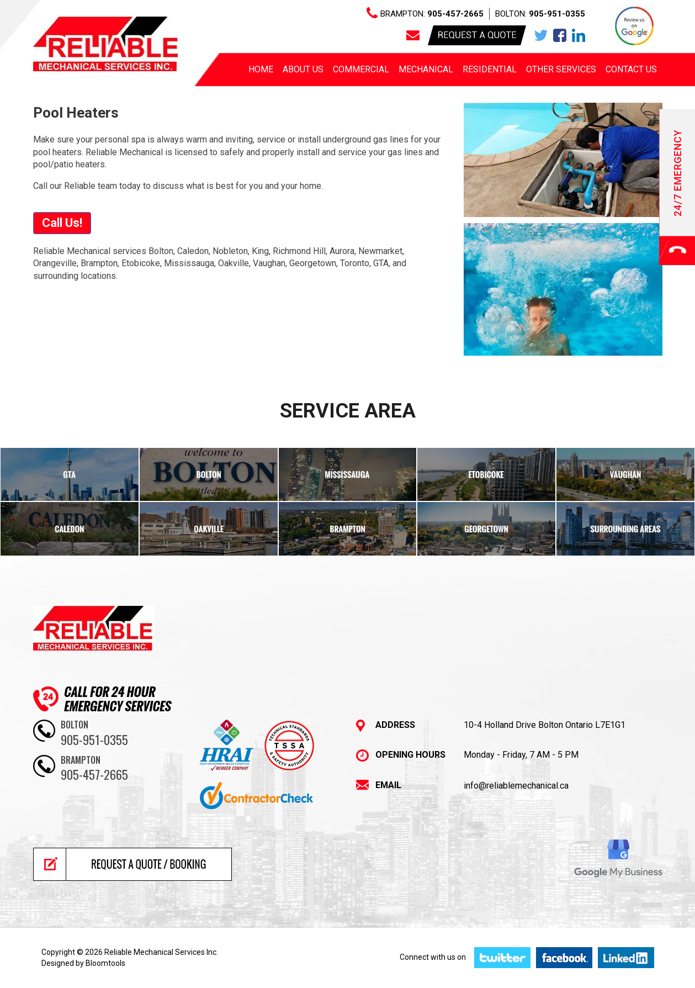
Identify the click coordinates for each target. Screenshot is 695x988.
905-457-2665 (455, 14)
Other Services (561, 69)
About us (303, 69)
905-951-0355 (557, 14)
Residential (490, 69)
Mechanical (426, 69)
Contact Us (631, 69)
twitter (541, 35)
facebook (559, 35)
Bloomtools (105, 963)
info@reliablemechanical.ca (516, 785)
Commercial (361, 69)
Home (260, 69)
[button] (62, 223)
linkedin (578, 35)
